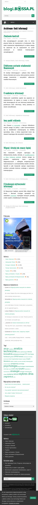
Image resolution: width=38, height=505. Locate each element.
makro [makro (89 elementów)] (12, 361)
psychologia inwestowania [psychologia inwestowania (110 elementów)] (26, 366)
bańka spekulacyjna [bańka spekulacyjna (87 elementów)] (22, 351)
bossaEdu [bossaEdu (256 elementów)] (8, 354)
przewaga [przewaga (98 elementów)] (21, 363)
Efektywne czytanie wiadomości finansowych (17, 67)
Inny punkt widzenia (12, 120)
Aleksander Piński (10, 262)
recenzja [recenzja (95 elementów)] (6, 369)
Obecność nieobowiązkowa (12, 472)
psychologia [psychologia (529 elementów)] (10, 366)
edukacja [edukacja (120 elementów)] (16, 354)
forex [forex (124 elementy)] (32, 354)
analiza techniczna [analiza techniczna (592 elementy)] (13, 350)
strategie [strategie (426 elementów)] (15, 371)
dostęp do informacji (12, 206)
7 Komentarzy (22, 95)
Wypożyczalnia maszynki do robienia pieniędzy (17, 474)
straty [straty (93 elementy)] (5, 374)
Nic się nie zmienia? (10, 387)
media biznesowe (21, 88)
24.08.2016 (15, 70)
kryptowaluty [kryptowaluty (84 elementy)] (15, 359)
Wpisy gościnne (9, 279)
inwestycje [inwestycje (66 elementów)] (25, 356)
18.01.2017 (15, 38)
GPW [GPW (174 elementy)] (16, 356)
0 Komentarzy (22, 38)
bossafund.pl (8, 427)
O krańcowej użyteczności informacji (14, 185)
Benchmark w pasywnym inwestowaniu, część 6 (18, 470)
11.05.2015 (15, 150)
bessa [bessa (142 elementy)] (30, 352)
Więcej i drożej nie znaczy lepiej (17, 147)
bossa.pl (7, 423)
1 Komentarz (22, 150)
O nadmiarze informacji (13, 93)
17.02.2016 (15, 95)
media (27, 60)
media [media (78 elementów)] (15, 361)
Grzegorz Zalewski (10, 265)
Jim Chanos (19, 142)
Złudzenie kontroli (11, 36)
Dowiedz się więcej (14, 503)
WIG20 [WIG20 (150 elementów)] (16, 374)
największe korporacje (22, 115)
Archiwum (6, 403)
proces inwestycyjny (22, 179)
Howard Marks (10, 60)
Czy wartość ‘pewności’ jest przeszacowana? (17, 390)
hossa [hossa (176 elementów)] (20, 356)
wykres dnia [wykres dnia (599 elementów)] (26, 373)
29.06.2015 (15, 123)
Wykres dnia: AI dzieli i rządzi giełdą (14, 467)
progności (13, 195)
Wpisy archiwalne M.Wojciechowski (14, 277)
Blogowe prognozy (10, 396)
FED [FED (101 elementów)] (29, 354)
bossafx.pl (8, 425)
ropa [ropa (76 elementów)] (10, 369)
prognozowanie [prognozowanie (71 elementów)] (7, 363)
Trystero (9, 38)
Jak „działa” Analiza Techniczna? (13, 393)
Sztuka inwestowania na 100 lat (20, 322)
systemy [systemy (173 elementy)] (10, 374)
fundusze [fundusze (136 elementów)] (7, 356)
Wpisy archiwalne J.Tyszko (12, 274)
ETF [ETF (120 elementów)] (26, 354)
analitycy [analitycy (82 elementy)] (11, 349)
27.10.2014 (15, 188)
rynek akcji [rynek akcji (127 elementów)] (14, 369)
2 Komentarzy (22, 70)
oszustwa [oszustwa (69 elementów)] (19, 361)
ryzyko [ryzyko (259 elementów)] (22, 368)
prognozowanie (10, 207)
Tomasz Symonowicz (11, 268)
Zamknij (33, 498)
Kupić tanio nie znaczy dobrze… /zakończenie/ (17, 384)
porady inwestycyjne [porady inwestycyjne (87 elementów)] (27, 361)
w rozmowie (16, 125)
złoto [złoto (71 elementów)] (14, 377)
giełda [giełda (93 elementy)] (12, 356)
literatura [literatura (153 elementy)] (7, 361)
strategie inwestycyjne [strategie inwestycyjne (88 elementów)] (26, 371)
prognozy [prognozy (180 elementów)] (14, 364)
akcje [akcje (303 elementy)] (6, 349)
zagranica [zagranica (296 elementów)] (8, 376)
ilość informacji (19, 60)
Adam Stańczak (9, 259)
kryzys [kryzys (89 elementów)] (20, 359)
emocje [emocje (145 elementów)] (21, 354)
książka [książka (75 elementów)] (24, 359)
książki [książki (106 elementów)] (28, 359)
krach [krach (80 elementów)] (10, 359)
